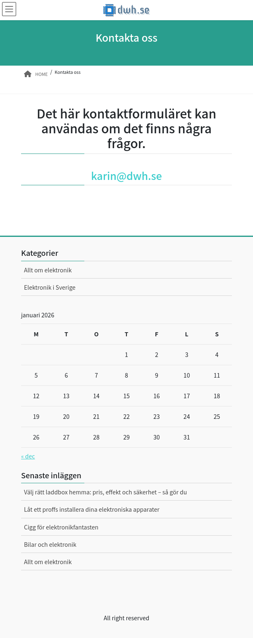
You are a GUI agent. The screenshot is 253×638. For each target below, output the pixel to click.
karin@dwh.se (126, 175)
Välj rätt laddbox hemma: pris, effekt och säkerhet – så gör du (105, 492)
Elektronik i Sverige (50, 287)
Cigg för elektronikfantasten (61, 527)
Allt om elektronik (48, 270)
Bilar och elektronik (50, 544)
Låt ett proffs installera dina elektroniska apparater (92, 509)
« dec (28, 456)
